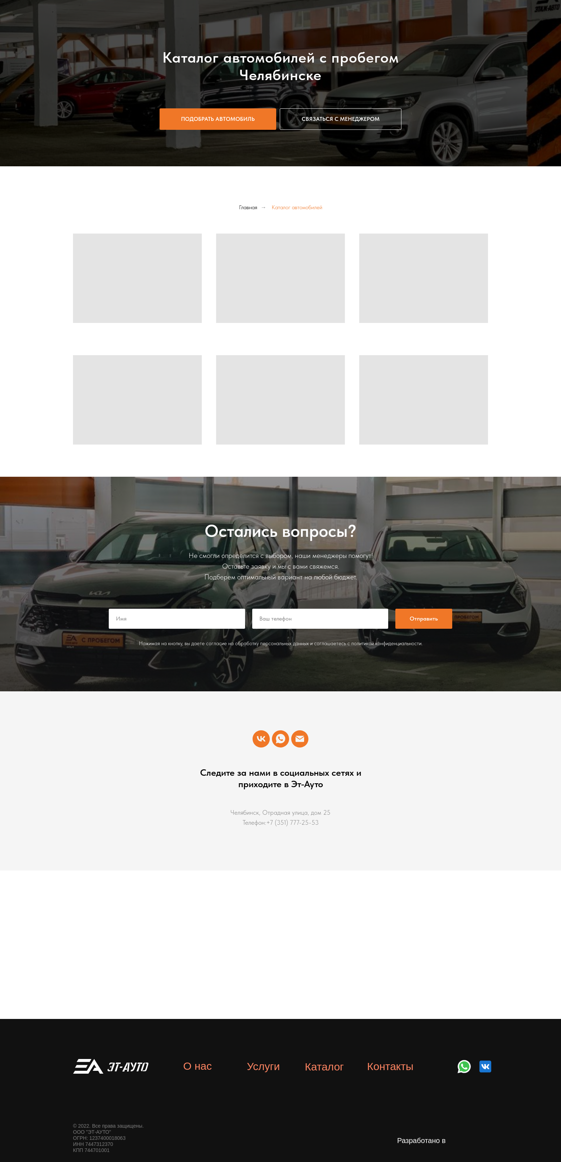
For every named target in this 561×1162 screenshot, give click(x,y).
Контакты (390, 1066)
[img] (464, 1066)
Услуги (263, 1066)
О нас (197, 1066)
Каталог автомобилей (297, 207)
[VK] (261, 738)
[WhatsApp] (280, 738)
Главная (248, 207)
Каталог (324, 1067)
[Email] (299, 738)
